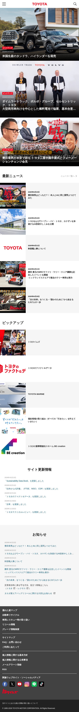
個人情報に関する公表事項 (15, 660)
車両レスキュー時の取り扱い (16, 620)
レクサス (22, 588)
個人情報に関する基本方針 (15, 655)
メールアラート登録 (11, 664)
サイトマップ (8, 637)
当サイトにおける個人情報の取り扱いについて (20, 703)
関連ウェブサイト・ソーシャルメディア (21, 677)
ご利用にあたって (10, 647)
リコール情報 (8, 624)
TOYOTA (39, 4)
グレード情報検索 (10, 629)
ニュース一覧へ (68, 176)
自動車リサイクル (10, 615)
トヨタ (9, 588)
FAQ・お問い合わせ (11, 642)
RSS (4, 669)
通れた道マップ (9, 610)
